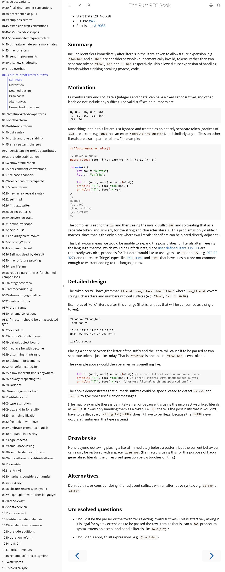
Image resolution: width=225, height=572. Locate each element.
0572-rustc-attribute (16, 301)
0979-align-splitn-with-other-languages (29, 495)
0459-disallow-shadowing (19, 63)
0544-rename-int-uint (17, 248)
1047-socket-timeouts (17, 550)
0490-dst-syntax (13, 132)
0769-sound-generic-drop (20, 391)
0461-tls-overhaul (14, 69)
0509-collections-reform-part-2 (23, 181)
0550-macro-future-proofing (21, 260)
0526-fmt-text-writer (16, 205)
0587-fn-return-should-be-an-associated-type (30, 322)
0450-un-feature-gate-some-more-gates (29, 44)
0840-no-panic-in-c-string (19, 434)
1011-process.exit (14, 513)
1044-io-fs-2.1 (11, 543)
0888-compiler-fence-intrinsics (23, 452)
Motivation (16, 85)
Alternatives (17, 102)
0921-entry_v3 (11, 470)
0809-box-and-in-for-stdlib (20, 409)
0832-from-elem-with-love (20, 422)
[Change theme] (79, 5)
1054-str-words (12, 562)
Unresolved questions (24, 107)
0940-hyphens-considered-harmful (26, 476)
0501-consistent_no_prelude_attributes (29, 151)
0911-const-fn (11, 464)
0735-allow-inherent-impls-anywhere (28, 373)
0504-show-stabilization (18, 163)
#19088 (99, 25)
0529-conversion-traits (17, 218)
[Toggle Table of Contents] (70, 5)
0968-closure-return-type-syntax (24, 489)
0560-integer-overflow (17, 283)
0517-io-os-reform (14, 187)
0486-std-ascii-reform (17, 126)
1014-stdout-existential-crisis (22, 519)
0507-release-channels (18, 175)
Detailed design (20, 91)
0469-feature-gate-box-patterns (24, 114)
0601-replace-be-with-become (23, 348)
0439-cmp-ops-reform (17, 20)
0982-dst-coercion (14, 507)
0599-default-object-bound (20, 342)
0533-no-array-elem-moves (20, 236)
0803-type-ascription (16, 403)
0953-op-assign (12, 483)
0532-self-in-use (13, 230)
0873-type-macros (14, 440)
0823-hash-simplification (19, 415)
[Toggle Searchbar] (89, 5)
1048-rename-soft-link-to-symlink (25, 556)
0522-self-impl (12, 199)
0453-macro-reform (15, 50)
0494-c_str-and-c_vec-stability (22, 138)
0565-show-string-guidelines (22, 295)
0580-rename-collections (19, 313)
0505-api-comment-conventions (24, 169)
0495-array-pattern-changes (21, 144)
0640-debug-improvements (21, 361)
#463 (93, 21)
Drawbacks (16, 96)
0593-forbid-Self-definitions (21, 336)
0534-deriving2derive (17, 242)
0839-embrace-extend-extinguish (25, 428)
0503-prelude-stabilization (20, 157)
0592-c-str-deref (13, 330)
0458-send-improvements (20, 56)
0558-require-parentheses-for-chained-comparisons (29, 275)
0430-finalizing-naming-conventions (27, 8)
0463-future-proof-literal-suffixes (25, 75)
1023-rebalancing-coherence (22, 525)
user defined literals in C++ (178, 248)
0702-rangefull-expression (20, 367)
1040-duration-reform (17, 537)
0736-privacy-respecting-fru (21, 379)
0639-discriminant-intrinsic (21, 354)
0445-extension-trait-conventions (25, 26)
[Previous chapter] (77, 556)
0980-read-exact (13, 501)
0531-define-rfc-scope (17, 224)
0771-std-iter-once (15, 397)
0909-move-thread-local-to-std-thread (28, 458)
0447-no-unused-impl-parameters (25, 38)
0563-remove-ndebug (17, 289)
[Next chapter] (211, 556)
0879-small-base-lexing (18, 446)
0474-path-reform (14, 120)
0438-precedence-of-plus (19, 14)
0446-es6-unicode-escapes (20, 32)
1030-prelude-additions (18, 531)
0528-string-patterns (16, 212)
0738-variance (12, 385)
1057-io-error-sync (15, 568)
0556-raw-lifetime (14, 266)
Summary (15, 80)
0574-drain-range (14, 307)
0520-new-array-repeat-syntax (23, 193)
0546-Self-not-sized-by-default (23, 254)
